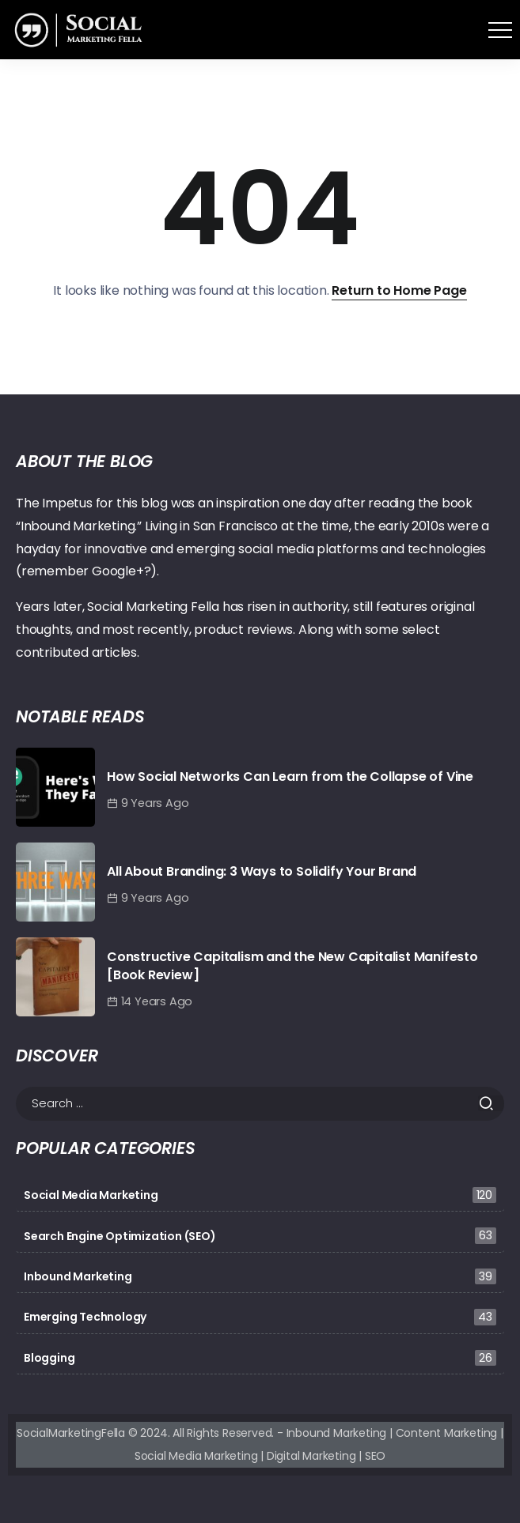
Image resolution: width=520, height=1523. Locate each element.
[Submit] (491, 1103)
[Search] (260, 1104)
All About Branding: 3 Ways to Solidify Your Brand (261, 871)
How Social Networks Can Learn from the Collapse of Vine (290, 776)
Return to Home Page (399, 290)
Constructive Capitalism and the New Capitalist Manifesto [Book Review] (292, 965)
